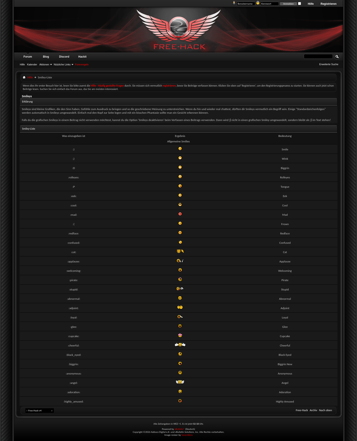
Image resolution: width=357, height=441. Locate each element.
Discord (64, 56)
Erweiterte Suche (328, 64)
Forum (27, 56)
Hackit (82, 56)
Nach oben (325, 410)
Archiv (313, 410)
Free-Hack (302, 410)
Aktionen (44, 64)
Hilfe (311, 3)
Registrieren (329, 3)
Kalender (32, 64)
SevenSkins (187, 434)
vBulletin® (179, 429)
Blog (46, 56)
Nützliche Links (62, 64)
